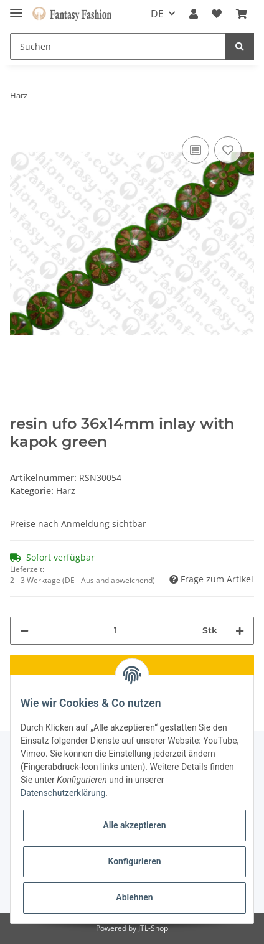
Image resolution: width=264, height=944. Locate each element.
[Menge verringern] (24, 630)
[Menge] (115, 630)
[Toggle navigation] (16, 8)
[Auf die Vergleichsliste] (195, 150)
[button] (193, 13)
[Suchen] (118, 46)
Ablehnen (134, 897)
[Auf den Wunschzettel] (228, 150)
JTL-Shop (153, 928)
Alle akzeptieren (134, 825)
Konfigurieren (134, 861)
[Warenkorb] (241, 13)
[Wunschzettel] (217, 13)
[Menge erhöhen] (239, 630)
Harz (65, 491)
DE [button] (157, 14)
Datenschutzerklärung (63, 793)
